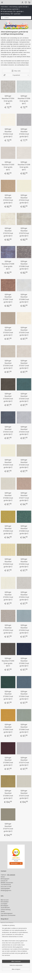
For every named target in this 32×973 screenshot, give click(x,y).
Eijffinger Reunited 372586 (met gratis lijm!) (24, 265)
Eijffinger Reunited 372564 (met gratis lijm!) (24, 695)
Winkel (3, 911)
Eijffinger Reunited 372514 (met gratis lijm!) (8, 99)
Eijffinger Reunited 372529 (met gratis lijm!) (8, 331)
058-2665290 (11, 875)
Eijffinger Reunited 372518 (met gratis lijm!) (24, 166)
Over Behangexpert (7, 913)
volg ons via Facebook (10, 955)
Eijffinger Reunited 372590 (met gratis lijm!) (8, 496)
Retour (3, 902)
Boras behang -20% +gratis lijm (10, 14)
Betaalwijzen (4, 906)
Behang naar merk (6, 930)
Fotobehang (4, 938)
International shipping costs (9, 951)
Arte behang (4, 925)
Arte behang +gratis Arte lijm (18, 7)
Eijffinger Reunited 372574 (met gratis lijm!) (24, 761)
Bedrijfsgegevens (6, 890)
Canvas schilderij (6, 940)
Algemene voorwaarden (8, 915)
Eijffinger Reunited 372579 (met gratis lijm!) (24, 232)
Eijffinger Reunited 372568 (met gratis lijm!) (8, 761)
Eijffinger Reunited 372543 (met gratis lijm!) (8, 430)
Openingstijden (5, 888)
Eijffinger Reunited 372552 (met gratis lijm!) (8, 596)
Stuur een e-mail (6, 886)
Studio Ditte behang (7, 928)
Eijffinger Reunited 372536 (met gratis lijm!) (8, 364)
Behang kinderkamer (7, 932)
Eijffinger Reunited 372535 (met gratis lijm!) (24, 331)
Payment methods (6, 950)
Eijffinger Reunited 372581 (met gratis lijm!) (8, 265)
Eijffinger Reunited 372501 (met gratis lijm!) (8, 166)
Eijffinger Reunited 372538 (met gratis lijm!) (8, 397)
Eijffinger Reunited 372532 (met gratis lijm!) (24, 133)
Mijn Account (5, 900)
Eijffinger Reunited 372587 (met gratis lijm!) (8, 298)
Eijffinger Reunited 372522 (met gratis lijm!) (8, 133)
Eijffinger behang (6, 927)
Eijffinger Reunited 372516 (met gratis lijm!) (24, 99)
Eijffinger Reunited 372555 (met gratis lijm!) (8, 629)
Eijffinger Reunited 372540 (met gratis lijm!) (24, 397)
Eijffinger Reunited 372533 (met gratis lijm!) (8, 199)
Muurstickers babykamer (8, 934)
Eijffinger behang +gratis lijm (10, 9)
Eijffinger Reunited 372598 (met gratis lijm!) (8, 530)
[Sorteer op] (16, 75)
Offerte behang (5, 909)
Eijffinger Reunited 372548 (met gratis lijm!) (8, 563)
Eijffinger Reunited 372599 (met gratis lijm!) (24, 530)
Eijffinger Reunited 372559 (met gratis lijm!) (24, 629)
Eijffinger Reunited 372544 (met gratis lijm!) (24, 430)
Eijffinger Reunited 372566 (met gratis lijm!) (24, 728)
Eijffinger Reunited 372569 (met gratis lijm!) (8, 794)
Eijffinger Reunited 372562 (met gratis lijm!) (24, 662)
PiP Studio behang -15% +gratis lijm (12, 11)
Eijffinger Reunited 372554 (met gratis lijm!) (24, 596)
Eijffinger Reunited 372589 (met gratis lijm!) (24, 298)
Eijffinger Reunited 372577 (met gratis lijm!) (24, 496)
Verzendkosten (5, 907)
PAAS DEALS (4, 7)
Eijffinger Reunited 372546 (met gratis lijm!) (24, 463)
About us (3, 948)
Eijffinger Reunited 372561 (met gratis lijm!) (8, 662)
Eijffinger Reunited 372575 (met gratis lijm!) (8, 827)
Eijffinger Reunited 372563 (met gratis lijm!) (8, 695)
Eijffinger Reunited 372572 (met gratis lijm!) (24, 794)
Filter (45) (16, 71)
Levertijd (3, 904)
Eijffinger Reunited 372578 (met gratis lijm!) (8, 232)
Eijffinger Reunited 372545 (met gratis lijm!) (8, 463)
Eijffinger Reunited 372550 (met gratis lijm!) (24, 563)
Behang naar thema (7, 923)
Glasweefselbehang (7, 936)
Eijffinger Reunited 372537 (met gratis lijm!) (24, 364)
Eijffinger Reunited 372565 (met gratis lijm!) (8, 728)
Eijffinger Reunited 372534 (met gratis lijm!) (24, 199)
